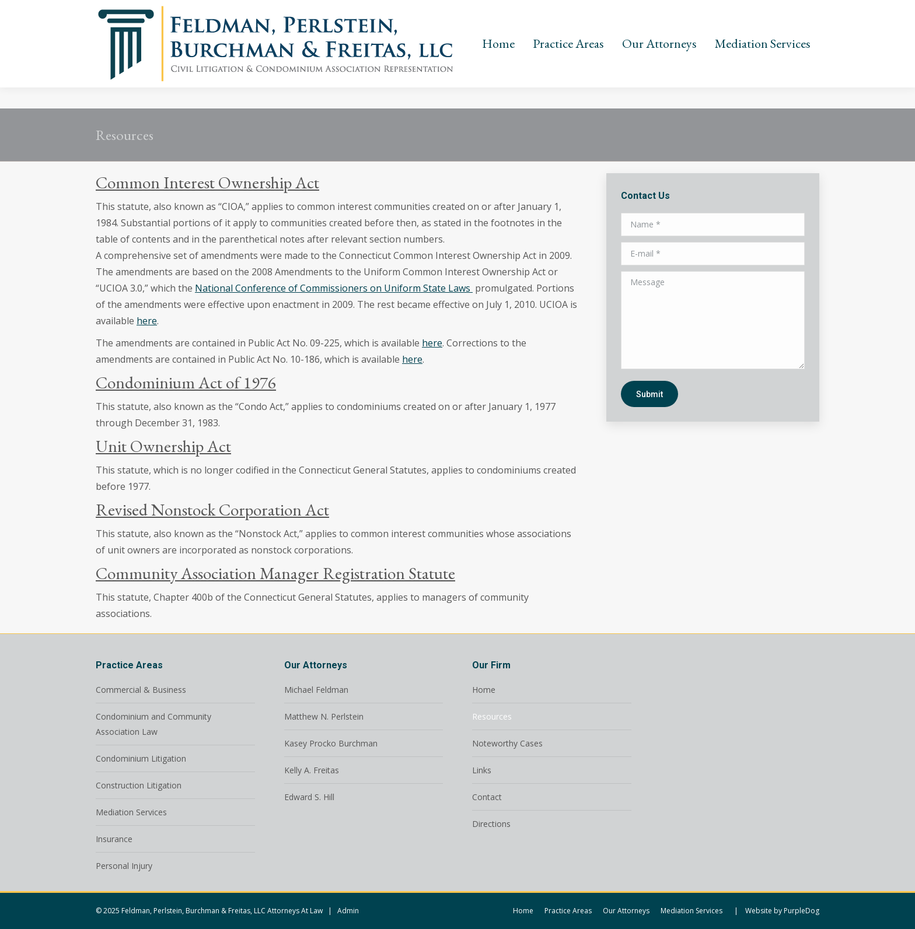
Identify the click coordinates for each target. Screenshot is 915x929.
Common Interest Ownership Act (207, 182)
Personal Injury (124, 865)
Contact (487, 796)
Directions (491, 823)
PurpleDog (801, 911)
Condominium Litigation (141, 758)
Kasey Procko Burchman (331, 743)
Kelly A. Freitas (311, 770)
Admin (348, 911)
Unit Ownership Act (163, 446)
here (147, 320)
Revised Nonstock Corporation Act (212, 510)
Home (483, 689)
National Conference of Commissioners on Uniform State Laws (334, 288)
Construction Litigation (138, 785)
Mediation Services (131, 812)
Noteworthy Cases (507, 743)
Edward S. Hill (309, 796)
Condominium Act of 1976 (186, 382)
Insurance (114, 838)
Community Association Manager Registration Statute (275, 573)
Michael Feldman (316, 689)
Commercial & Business (141, 689)
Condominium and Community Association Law (153, 724)
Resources (492, 716)
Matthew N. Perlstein (324, 716)
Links (481, 770)
